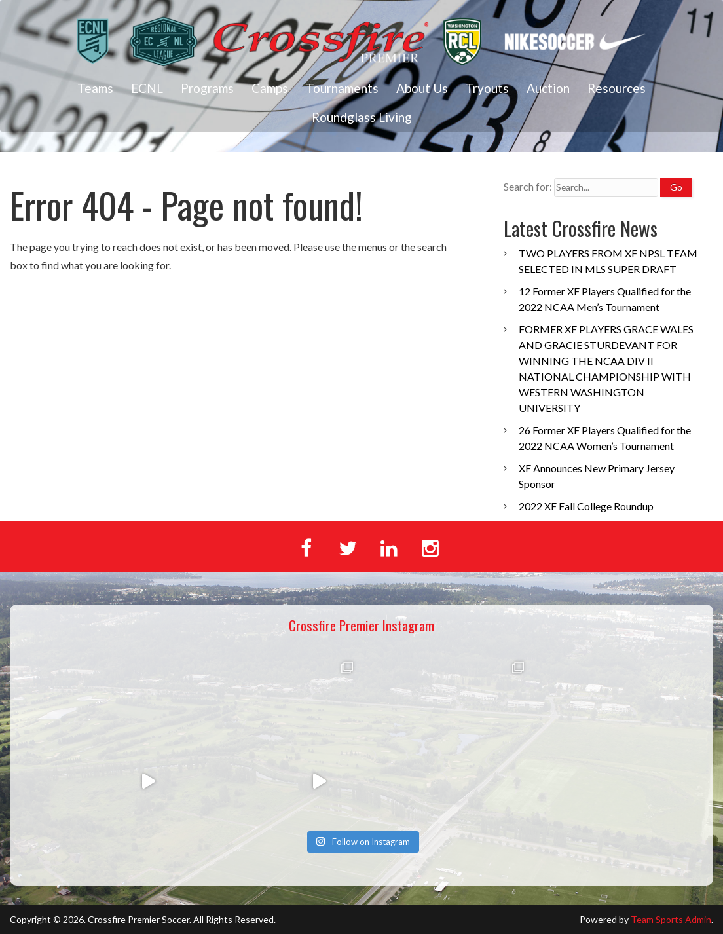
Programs (207, 88)
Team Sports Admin (671, 919)
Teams (95, 88)
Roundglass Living (362, 116)
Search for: (528, 186)
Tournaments (342, 88)
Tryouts (487, 88)
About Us (422, 88)
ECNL (147, 88)
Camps (269, 88)
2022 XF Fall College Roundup (586, 506)
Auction (548, 88)
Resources (616, 88)
